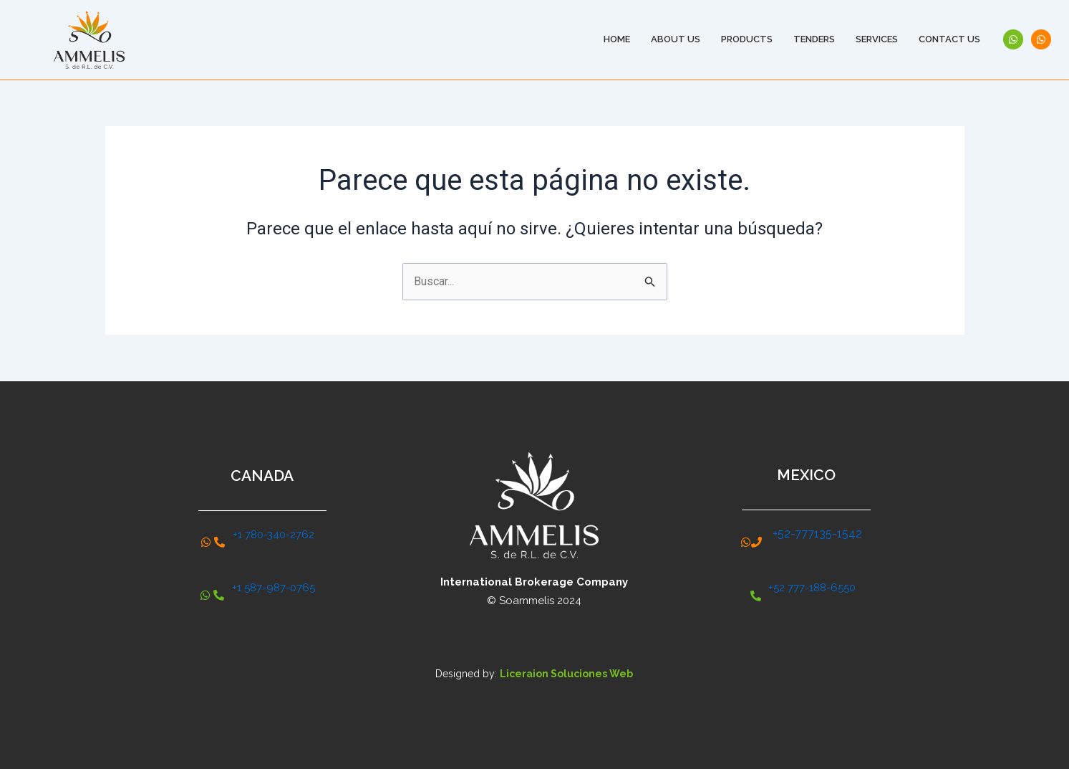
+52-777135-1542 (817, 533)
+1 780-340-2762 (273, 534)
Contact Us (949, 39)
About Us (675, 39)
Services (877, 39)
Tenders (814, 39)
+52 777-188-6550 (812, 587)
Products (747, 39)
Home (617, 39)
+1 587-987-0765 (273, 587)
